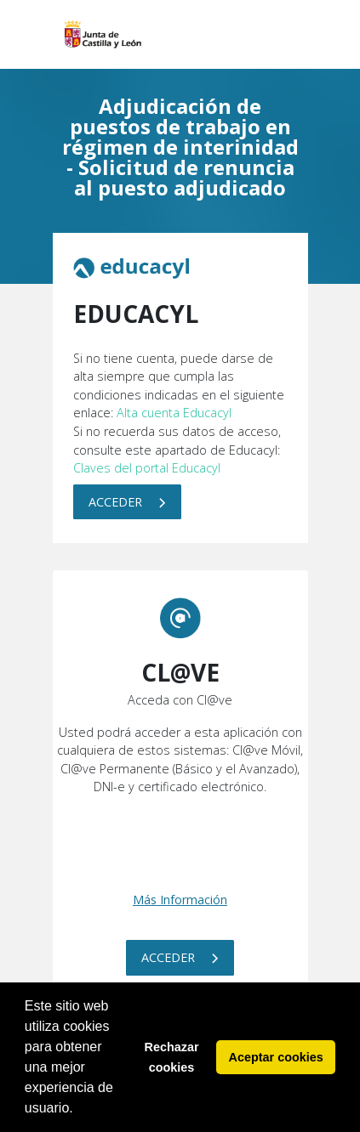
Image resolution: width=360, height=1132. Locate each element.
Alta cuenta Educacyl (174, 413)
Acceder (127, 502)
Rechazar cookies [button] (172, 1057)
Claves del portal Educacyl (146, 468)
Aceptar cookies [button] (276, 1057)
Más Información (180, 899)
